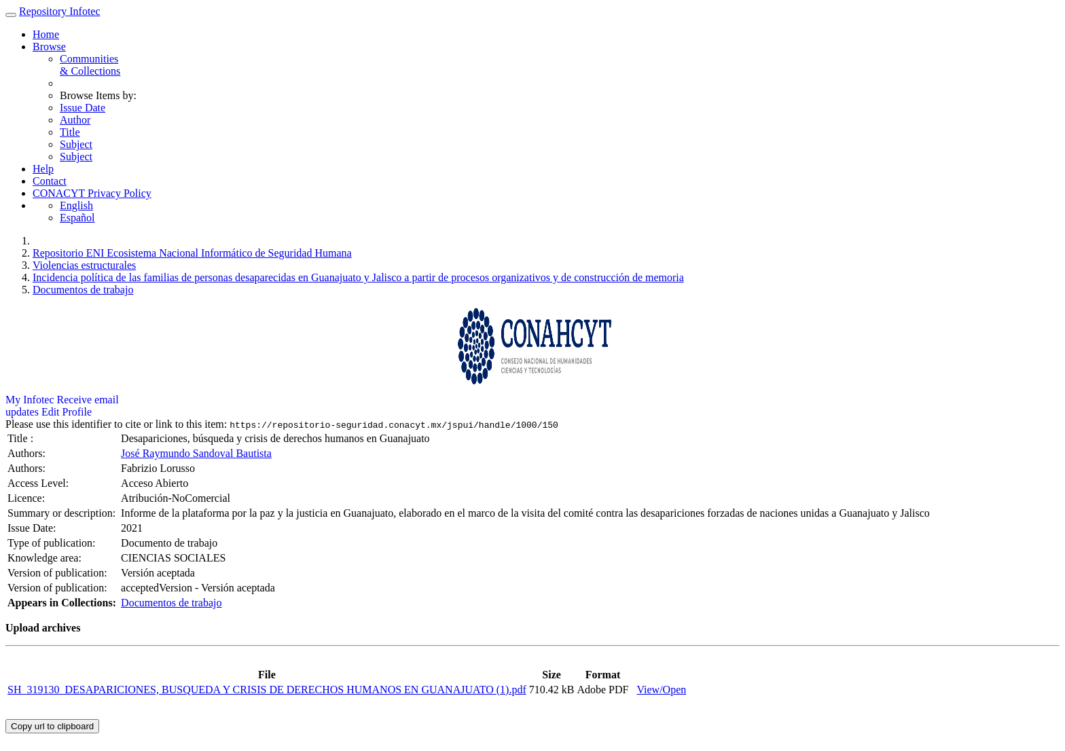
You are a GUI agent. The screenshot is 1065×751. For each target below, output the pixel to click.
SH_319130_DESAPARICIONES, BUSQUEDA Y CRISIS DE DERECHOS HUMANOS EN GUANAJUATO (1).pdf (266, 689)
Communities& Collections (90, 65)
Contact (50, 181)
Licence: (27, 498)
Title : (21, 438)
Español (77, 217)
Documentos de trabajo (83, 289)
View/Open (661, 689)
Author (75, 120)
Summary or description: (62, 513)
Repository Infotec (60, 11)
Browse (49, 46)
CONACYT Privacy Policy (92, 193)
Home (46, 34)
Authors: (27, 453)
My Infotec (29, 399)
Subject (76, 144)
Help (43, 169)
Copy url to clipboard (52, 726)
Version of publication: (58, 573)
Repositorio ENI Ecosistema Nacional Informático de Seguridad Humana (192, 253)
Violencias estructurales (84, 265)
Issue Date (82, 107)
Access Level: (39, 483)
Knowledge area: (45, 558)
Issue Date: (33, 528)
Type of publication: (52, 543)
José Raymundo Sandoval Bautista (196, 453)
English (76, 205)
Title (70, 132)
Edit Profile (66, 412)
